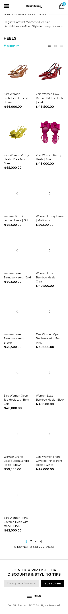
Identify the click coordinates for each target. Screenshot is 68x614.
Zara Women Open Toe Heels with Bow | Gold (17, 399)
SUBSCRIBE (53, 583)
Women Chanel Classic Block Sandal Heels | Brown (16, 461)
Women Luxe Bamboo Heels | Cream (46, 277)
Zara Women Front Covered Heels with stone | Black (16, 522)
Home (7, 14)
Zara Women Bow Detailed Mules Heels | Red (49, 98)
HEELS (42, 14)
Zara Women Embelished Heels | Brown (16, 98)
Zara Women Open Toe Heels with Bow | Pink (49, 338)
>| (41, 541)
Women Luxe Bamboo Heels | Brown (14, 338)
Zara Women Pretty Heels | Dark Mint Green (16, 159)
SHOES (31, 14)
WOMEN (19, 14)
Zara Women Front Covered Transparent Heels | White (49, 461)
